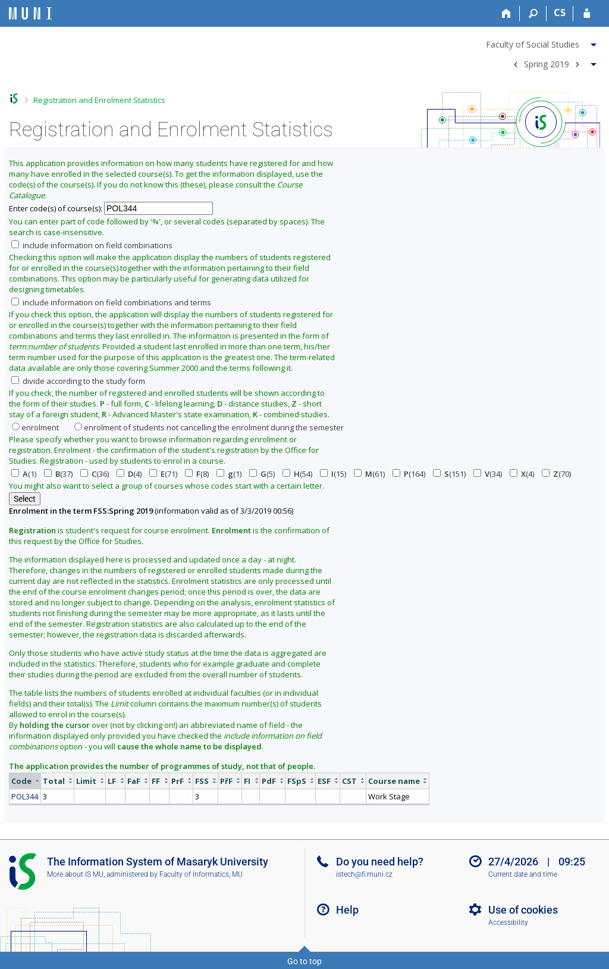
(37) (58, 473)
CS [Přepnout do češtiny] (560, 12)
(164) (409, 473)
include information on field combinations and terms (111, 302)
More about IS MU (75, 874)
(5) (262, 473)
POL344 (24, 796)
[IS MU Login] (586, 13)
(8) (197, 473)
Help (347, 910)
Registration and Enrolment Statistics (99, 100)
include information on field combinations (91, 245)
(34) (487, 473)
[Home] (506, 13)
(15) (333, 473)
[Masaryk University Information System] (30, 13)
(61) (369, 473)
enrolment (35, 427)
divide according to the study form (78, 381)
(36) (94, 473)
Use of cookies (523, 910)
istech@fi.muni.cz (364, 874)
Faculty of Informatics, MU (201, 874)
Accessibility (508, 922)
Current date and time (522, 874)
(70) (556, 473)
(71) (163, 473)
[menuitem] (542, 42)
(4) (129, 473)
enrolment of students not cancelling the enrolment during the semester (209, 427)
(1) (23, 473)
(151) (449, 473)
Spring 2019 (546, 63)
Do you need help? (379, 861)
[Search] (533, 13)
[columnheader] (25, 781)
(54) (297, 473)
